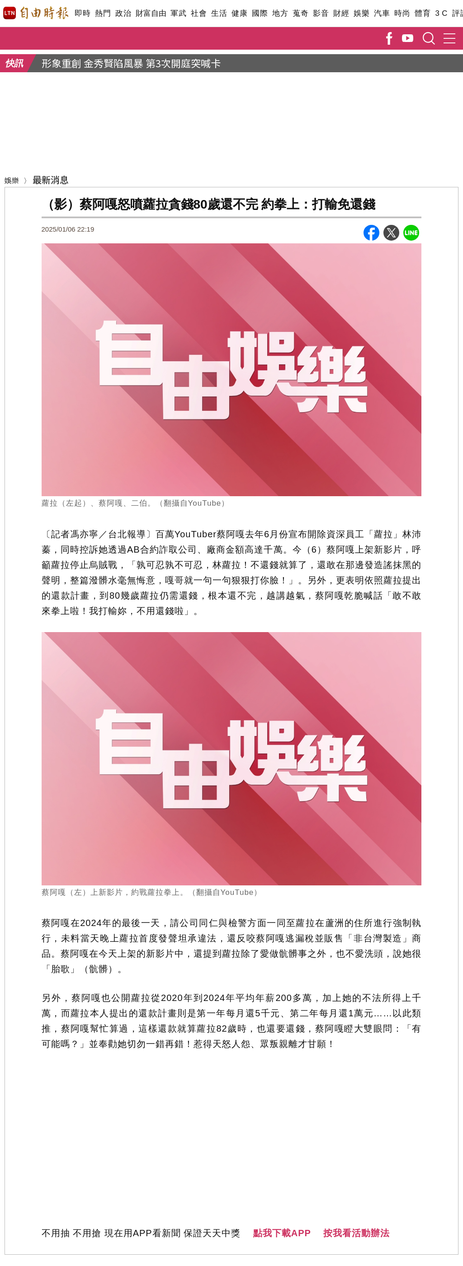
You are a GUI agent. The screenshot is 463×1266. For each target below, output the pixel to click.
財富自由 (151, 13)
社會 (199, 13)
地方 (280, 13)
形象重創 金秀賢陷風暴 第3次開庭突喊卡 (131, 63)
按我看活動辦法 (356, 1233)
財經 (341, 13)
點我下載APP (282, 1233)
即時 (82, 13)
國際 (260, 13)
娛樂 (361, 13)
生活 (219, 13)
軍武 (178, 13)
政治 (123, 13)
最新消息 (51, 179)
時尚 (402, 13)
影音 (321, 13)
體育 (422, 13)
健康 (239, 13)
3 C (441, 13)
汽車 (382, 13)
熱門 (103, 13)
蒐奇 (300, 13)
